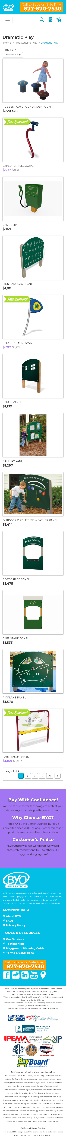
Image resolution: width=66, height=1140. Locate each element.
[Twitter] (16, 977)
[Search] (41, 20)
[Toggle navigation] (7, 20)
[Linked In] (25, 977)
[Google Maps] (43, 977)
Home (7, 42)
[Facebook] (7, 977)
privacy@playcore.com (41, 1135)
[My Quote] (51, 20)
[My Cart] (59, 20)
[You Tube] (34, 977)
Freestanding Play (26, 42)
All (50, 776)
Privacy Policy (32, 1118)
